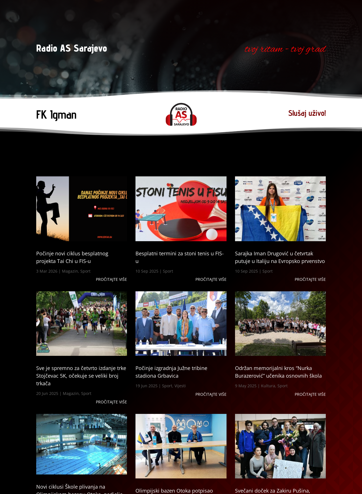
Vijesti (180, 385)
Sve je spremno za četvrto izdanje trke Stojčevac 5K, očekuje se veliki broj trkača (81, 376)
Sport (85, 271)
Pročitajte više (111, 279)
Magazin (70, 271)
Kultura (268, 385)
